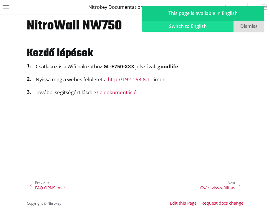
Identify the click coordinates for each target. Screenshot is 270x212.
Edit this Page (183, 203)
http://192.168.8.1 (129, 79)
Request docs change (222, 203)
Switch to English (188, 26)
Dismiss (249, 26)
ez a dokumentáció (115, 92)
